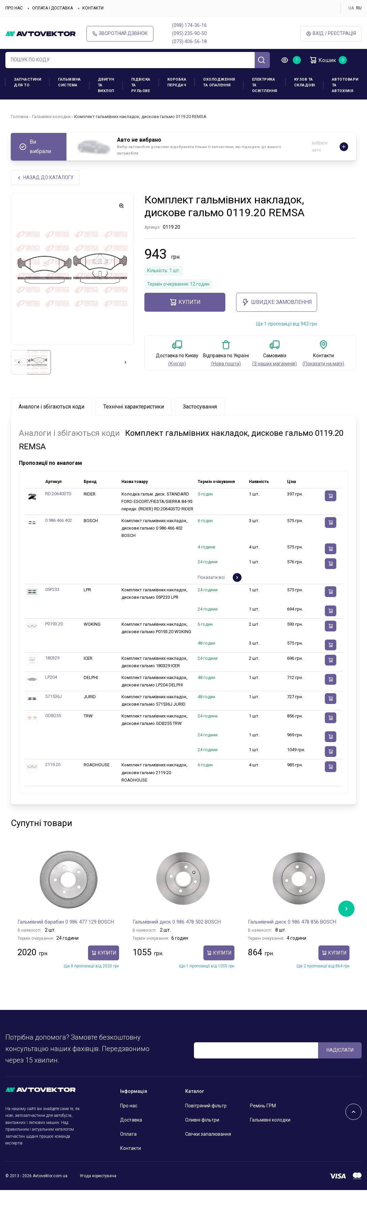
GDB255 (53, 715)
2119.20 (52, 764)
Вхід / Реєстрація (331, 33)
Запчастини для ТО (27, 82)
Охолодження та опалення (219, 82)
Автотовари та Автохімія (345, 85)
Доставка (131, 1120)
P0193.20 (54, 623)
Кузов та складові (304, 82)
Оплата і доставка (52, 8)
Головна (19, 116)
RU (359, 8)
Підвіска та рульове (140, 85)
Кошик (322, 60)
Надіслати (340, 1050)
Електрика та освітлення (264, 85)
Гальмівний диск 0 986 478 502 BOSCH (177, 922)
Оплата (128, 1134)
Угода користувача (98, 1175)
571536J (53, 696)
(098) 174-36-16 (189, 25)
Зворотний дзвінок (120, 33)
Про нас (14, 8)
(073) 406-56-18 (189, 41)
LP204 (51, 677)
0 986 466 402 (58, 520)
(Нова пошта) (226, 363)
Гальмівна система (69, 82)
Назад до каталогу (45, 177)
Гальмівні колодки (51, 116)
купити (185, 302)
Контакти (93, 8)
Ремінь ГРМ (263, 1105)
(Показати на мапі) (323, 363)
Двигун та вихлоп (106, 85)
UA (351, 8)
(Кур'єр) (177, 363)
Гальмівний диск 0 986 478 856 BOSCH (292, 922)
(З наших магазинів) (274, 363)
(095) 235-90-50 (189, 33)
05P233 (52, 589)
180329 (52, 657)
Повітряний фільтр (206, 1105)
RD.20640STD (58, 493)
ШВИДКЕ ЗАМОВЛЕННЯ (277, 302)
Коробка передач (177, 82)
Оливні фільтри (202, 1120)
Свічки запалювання (208, 1134)
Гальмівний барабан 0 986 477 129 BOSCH (66, 922)
